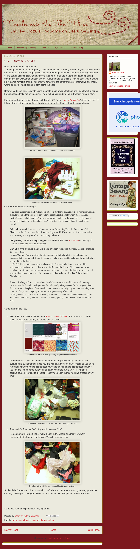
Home (9, 48)
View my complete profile (119, 86)
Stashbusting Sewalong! (26, 48)
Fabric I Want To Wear (56, 316)
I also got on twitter (70, 100)
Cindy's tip (74, 240)
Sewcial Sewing (77, 48)
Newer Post (11, 529)
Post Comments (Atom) (59, 538)
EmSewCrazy (118, 72)
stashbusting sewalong (43, 520)
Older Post (94, 529)
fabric (14, 520)
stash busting (24, 520)
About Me (45, 48)
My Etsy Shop (60, 48)
